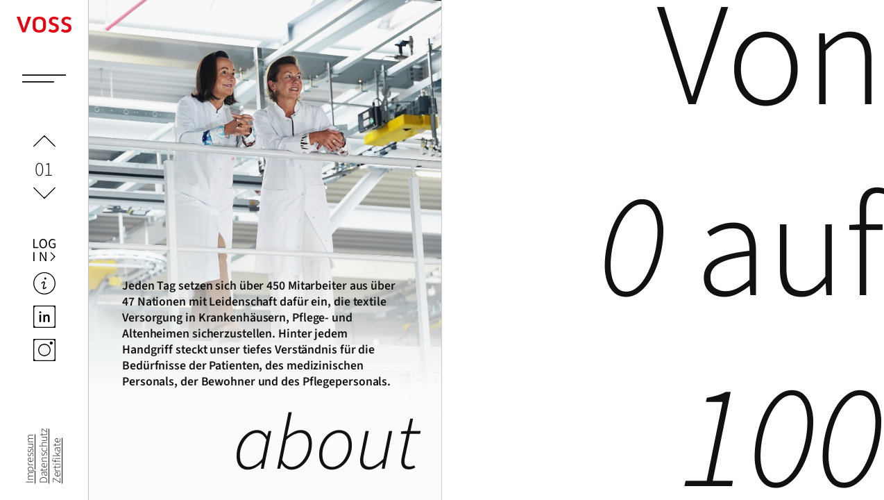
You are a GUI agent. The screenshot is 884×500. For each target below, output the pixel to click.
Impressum (30, 458)
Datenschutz (43, 455)
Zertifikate (57, 460)
